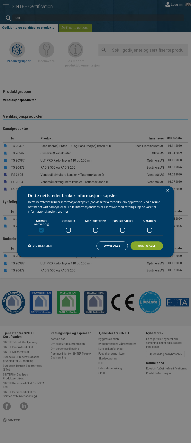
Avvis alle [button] (112, 245)
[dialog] (95, 221)
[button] (40, 246)
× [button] (167, 190)
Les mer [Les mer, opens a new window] (62, 212)
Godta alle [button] (147, 245)
